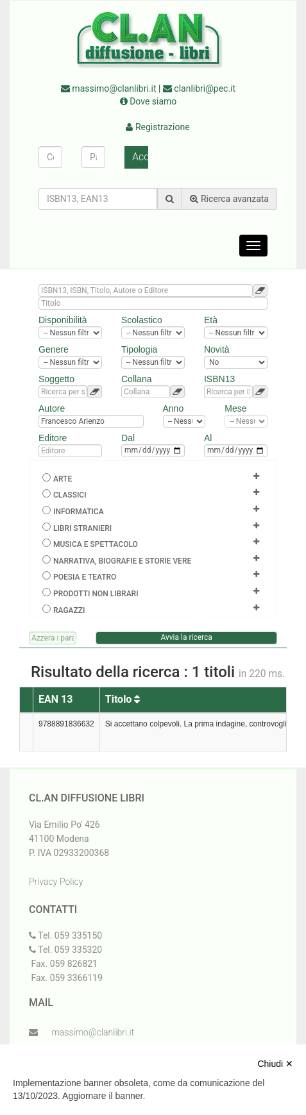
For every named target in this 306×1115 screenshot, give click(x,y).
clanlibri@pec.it (199, 88)
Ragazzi (69, 610)
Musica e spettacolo (95, 544)
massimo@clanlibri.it (109, 88)
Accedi (140, 157)
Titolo (122, 699)
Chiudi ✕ (275, 1064)
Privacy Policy (56, 881)
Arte (62, 478)
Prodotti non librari (96, 593)
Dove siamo (148, 101)
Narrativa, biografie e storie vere (122, 561)
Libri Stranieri (82, 528)
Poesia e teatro (84, 577)
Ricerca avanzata (229, 199)
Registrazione (157, 127)
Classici (70, 494)
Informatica (78, 511)
